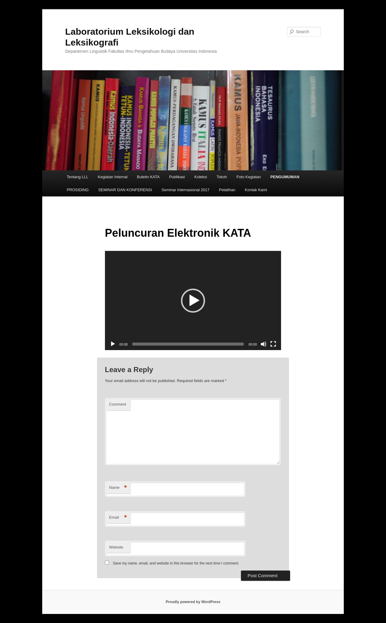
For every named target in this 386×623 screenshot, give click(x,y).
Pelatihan (227, 190)
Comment (117, 404)
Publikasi (177, 177)
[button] (193, 301)
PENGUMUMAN (285, 177)
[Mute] (264, 344)
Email (118, 517)
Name (118, 487)
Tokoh (222, 177)
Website (116, 547)
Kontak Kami (256, 190)
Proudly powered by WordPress (193, 602)
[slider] (188, 344)
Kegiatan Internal (112, 177)
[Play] (113, 344)
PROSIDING (78, 190)
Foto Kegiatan (248, 177)
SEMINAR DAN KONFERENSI (125, 190)
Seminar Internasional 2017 (186, 190)
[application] (193, 300)
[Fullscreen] (273, 344)
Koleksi (200, 177)
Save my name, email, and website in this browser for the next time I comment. (176, 563)
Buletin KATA (148, 177)
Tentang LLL (77, 177)
